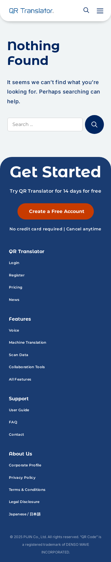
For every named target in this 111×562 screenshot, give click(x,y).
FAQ (13, 422)
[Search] (94, 124)
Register (17, 275)
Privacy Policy (22, 477)
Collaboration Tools (27, 367)
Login (14, 262)
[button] (86, 10)
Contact (16, 434)
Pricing (15, 287)
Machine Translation (27, 342)
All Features (20, 379)
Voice (14, 330)
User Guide (19, 410)
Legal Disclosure (24, 501)
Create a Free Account (56, 211)
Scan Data (18, 355)
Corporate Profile (25, 465)
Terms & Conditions (27, 489)
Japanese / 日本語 (25, 514)
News (14, 299)
